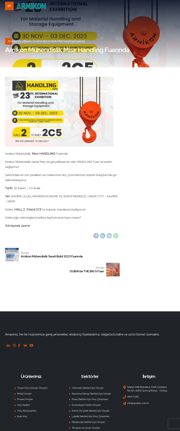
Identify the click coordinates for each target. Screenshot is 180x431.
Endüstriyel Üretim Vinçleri (86, 390)
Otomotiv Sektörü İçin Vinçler (88, 373)
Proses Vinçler (25, 384)
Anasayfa (13, 41)
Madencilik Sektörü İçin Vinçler (88, 407)
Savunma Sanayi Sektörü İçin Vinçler (91, 379)
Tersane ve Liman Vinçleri (86, 413)
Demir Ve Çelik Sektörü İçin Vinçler (91, 396)
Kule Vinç (22, 402)
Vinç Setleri (23, 390)
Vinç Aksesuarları (26, 396)
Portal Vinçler (24, 379)
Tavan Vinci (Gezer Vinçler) (32, 373)
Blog (26, 41)
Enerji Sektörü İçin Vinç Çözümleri (90, 384)
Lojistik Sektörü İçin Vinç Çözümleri (91, 402)
